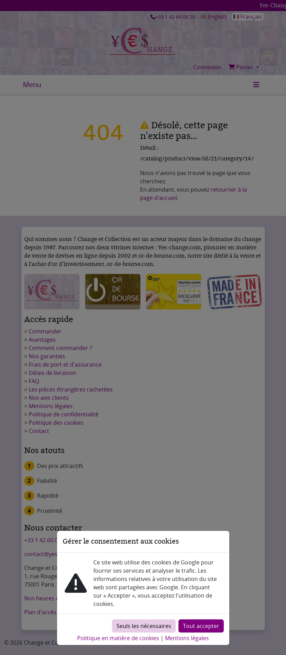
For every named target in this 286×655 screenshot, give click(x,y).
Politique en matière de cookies (118, 638)
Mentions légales (187, 638)
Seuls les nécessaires (144, 626)
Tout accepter (201, 626)
